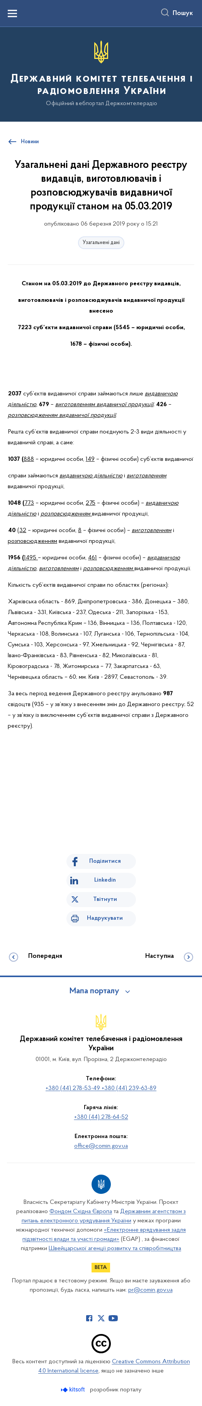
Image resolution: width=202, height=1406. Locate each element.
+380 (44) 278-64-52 (101, 1117)
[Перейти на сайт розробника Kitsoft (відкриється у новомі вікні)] (73, 1390)
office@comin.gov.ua (101, 1146)
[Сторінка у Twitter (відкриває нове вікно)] (101, 1318)
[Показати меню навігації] (12, 13)
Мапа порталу (94, 991)
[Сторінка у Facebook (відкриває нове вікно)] (89, 1318)
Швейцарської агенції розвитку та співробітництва (115, 1248)
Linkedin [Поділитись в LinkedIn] (105, 880)
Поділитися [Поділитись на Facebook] (105, 861)
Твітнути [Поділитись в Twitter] (105, 899)
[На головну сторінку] (101, 73)
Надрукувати (105, 918)
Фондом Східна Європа (80, 1211)
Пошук (183, 13)
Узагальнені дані (101, 243)
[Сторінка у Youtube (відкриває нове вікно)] (113, 1318)
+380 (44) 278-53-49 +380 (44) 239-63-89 (101, 1088)
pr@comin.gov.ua (150, 1290)
